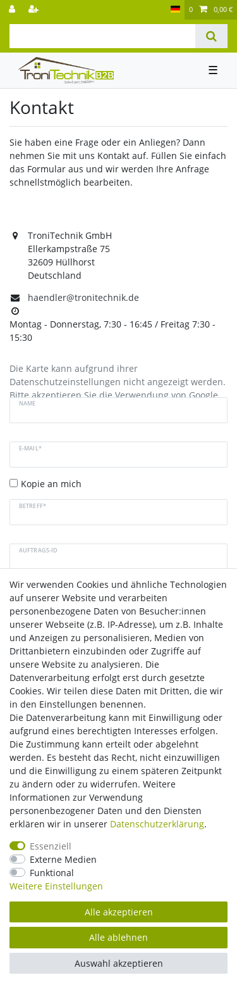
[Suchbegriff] (102, 36)
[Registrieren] (35, 10)
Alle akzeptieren (119, 912)
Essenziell (50, 846)
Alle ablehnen (118, 937)
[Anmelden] (13, 10)
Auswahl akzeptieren (119, 963)
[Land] (175, 10)
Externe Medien (63, 859)
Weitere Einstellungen (56, 886)
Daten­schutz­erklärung (157, 824)
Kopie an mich (51, 484)
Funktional (52, 873)
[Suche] (211, 36)
